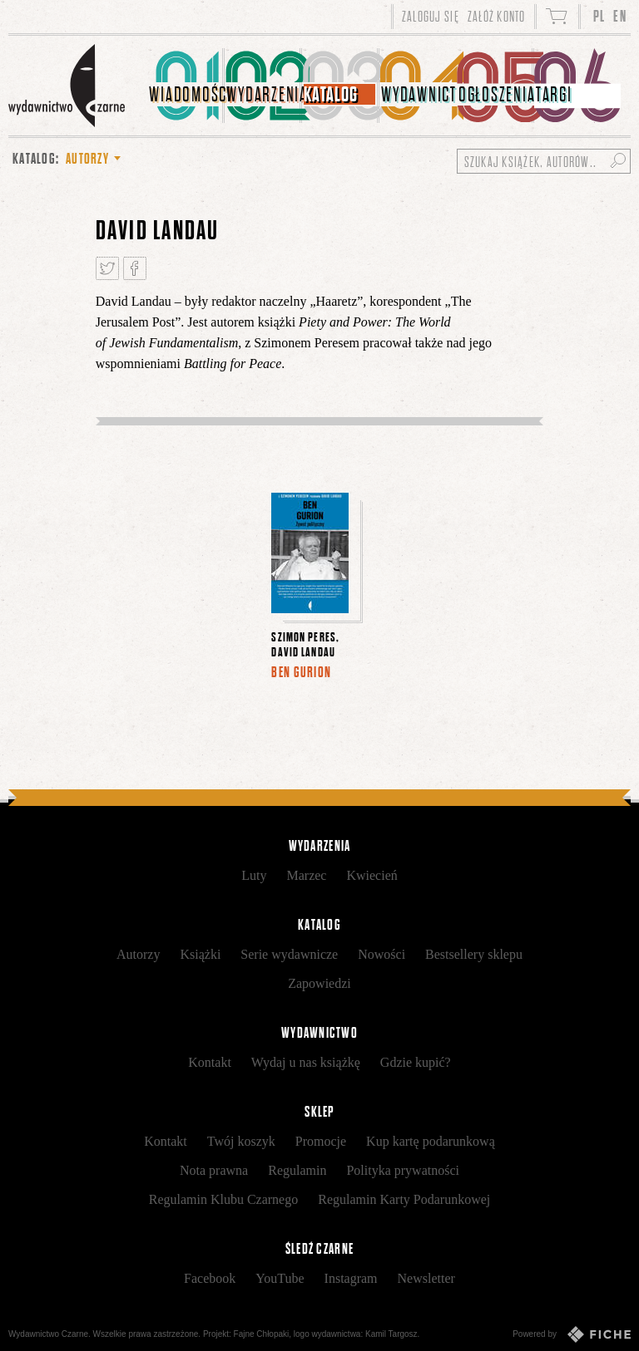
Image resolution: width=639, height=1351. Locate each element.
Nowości (381, 954)
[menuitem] (186, 85)
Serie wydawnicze (289, 954)
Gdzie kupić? (415, 1062)
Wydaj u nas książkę (305, 1062)
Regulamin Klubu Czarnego (224, 1199)
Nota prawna (214, 1170)
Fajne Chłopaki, (262, 1334)
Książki (200, 954)
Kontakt (209, 1062)
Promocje (320, 1141)
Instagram (351, 1278)
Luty (253, 875)
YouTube (279, 1278)
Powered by (572, 1334)
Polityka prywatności (402, 1170)
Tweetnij (107, 268)
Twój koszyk (241, 1141)
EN (620, 16)
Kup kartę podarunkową (430, 1141)
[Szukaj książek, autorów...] (544, 161)
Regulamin (297, 1170)
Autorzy (138, 954)
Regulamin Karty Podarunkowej (404, 1199)
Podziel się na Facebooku (134, 268)
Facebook (209, 1278)
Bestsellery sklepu (474, 954)
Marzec (306, 875)
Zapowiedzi (319, 983)
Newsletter (426, 1278)
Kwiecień (371, 875)
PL (599, 16)
